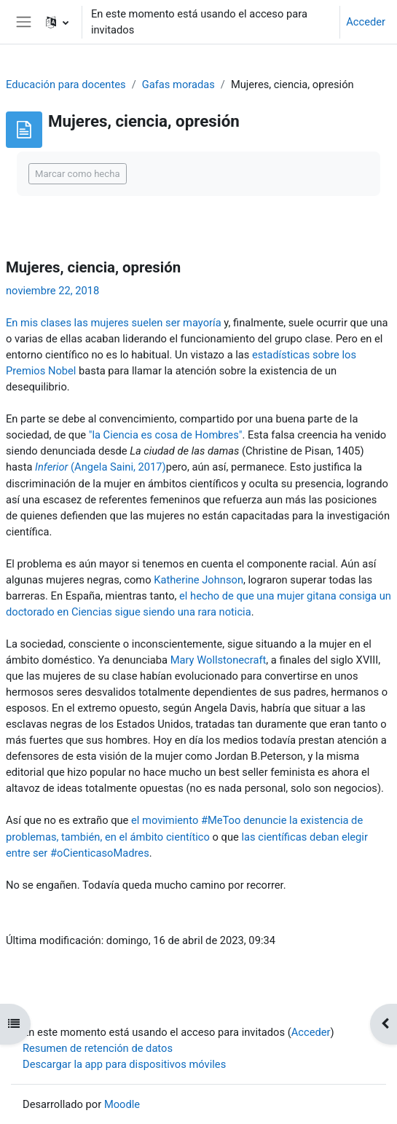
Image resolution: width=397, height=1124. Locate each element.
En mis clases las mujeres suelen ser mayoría (113, 322)
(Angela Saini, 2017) (100, 466)
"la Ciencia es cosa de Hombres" (166, 434)
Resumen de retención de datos (98, 1048)
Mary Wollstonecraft (218, 660)
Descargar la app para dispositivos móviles (124, 1064)
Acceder (365, 21)
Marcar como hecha (77, 173)
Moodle (122, 1104)
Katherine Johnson (198, 579)
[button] (57, 22)
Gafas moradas (178, 84)
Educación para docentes (66, 84)
